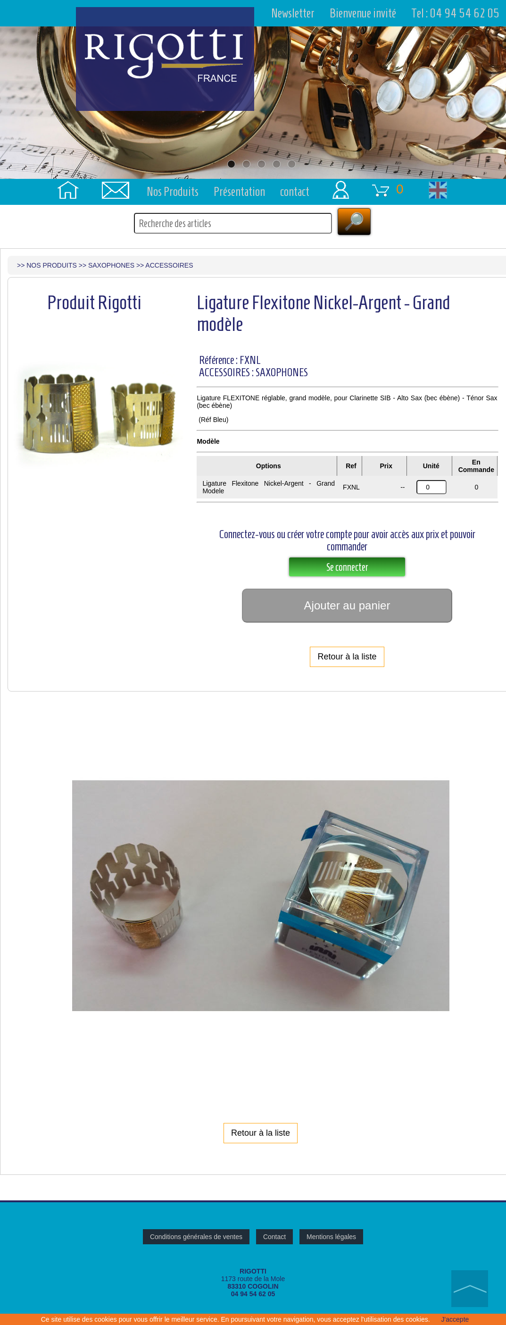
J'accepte (455, 1319)
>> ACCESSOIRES (164, 266)
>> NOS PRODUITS (47, 266)
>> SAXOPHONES (106, 266)
